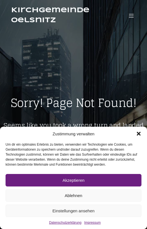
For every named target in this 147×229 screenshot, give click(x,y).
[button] (138, 133)
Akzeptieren (73, 180)
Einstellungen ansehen (73, 210)
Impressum (92, 223)
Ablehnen (73, 195)
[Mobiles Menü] (131, 15)
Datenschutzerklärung (65, 223)
